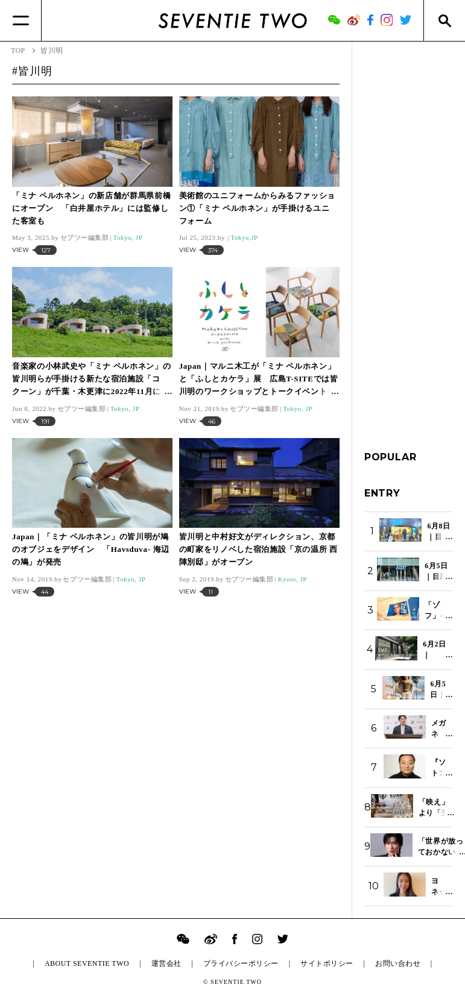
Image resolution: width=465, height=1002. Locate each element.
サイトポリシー (326, 963)
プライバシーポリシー (241, 963)
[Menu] (21, 20)
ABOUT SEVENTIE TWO (87, 963)
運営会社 (166, 963)
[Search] (444, 20)
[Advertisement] (408, 234)
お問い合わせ (397, 963)
